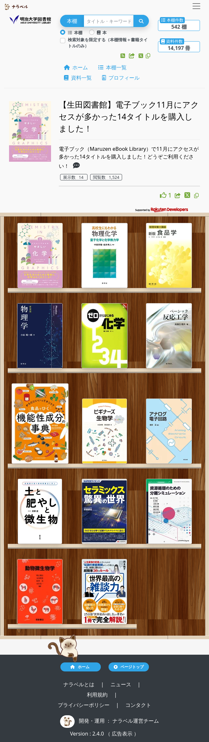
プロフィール (121, 77)
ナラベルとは (79, 684)
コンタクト (138, 704)
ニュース (121, 684)
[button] (123, 55)
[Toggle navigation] (196, 6)
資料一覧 (78, 77)
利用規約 (98, 694)
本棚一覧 (112, 67)
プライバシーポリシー (84, 704)
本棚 (75, 32)
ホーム (76, 67)
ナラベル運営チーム (135, 720)
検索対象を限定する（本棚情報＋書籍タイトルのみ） (108, 43)
